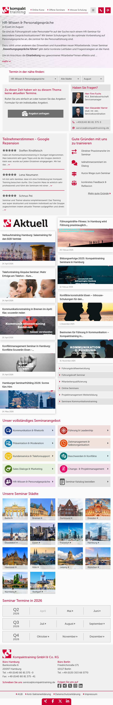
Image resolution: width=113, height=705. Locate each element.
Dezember (97, 636)
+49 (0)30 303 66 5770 (75, 672)
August (70, 623)
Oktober (43, 636)
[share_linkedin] (67, 701)
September (97, 623)
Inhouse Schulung (77, 10)
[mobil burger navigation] (93, 10)
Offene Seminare (56, 10)
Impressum (90, 694)
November (70, 636)
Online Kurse (37, 10)
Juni (96, 611)
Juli (43, 623)
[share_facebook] (52, 701)
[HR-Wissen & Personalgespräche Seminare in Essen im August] (101, 10)
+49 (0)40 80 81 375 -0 (20, 672)
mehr (6, 61)
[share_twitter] (60, 701)
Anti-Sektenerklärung (38, 694)
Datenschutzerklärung (66, 694)
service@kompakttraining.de (39, 682)
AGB (19, 694)
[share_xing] (45, 701)
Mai (70, 611)
